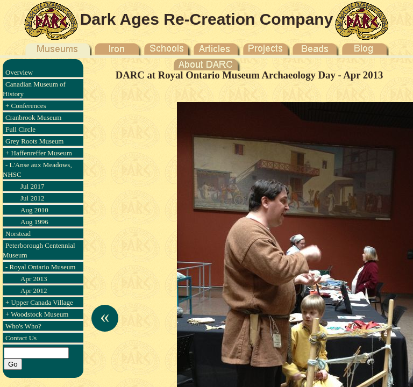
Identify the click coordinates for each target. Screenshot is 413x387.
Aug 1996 (34, 222)
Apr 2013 (33, 279)
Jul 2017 (32, 186)
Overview (19, 72)
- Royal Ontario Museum (40, 267)
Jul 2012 (32, 198)
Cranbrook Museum (33, 117)
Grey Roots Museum (34, 141)
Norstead (18, 234)
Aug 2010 (34, 210)
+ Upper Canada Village (39, 302)
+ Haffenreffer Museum (38, 153)
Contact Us (21, 338)
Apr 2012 (33, 290)
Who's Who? (23, 326)
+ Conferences (25, 106)
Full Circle (20, 129)
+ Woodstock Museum (36, 314)
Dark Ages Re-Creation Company (206, 19)
